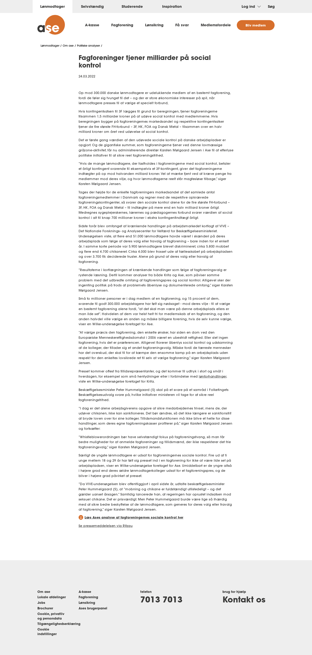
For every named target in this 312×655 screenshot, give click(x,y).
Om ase (68, 45)
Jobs (41, 602)
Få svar (182, 25)
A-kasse (92, 25)
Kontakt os (243, 599)
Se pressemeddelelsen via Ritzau (106, 526)
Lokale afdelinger (51, 597)
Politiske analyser (88, 45)
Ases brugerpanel (93, 608)
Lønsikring (154, 25)
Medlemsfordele (216, 25)
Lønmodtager (50, 45)
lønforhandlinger (212, 376)
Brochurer (45, 608)
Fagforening (122, 25)
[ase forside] (51, 25)
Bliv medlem (256, 25)
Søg (271, 6)
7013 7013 (161, 599)
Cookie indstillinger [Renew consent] (47, 631)
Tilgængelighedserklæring (58, 624)
